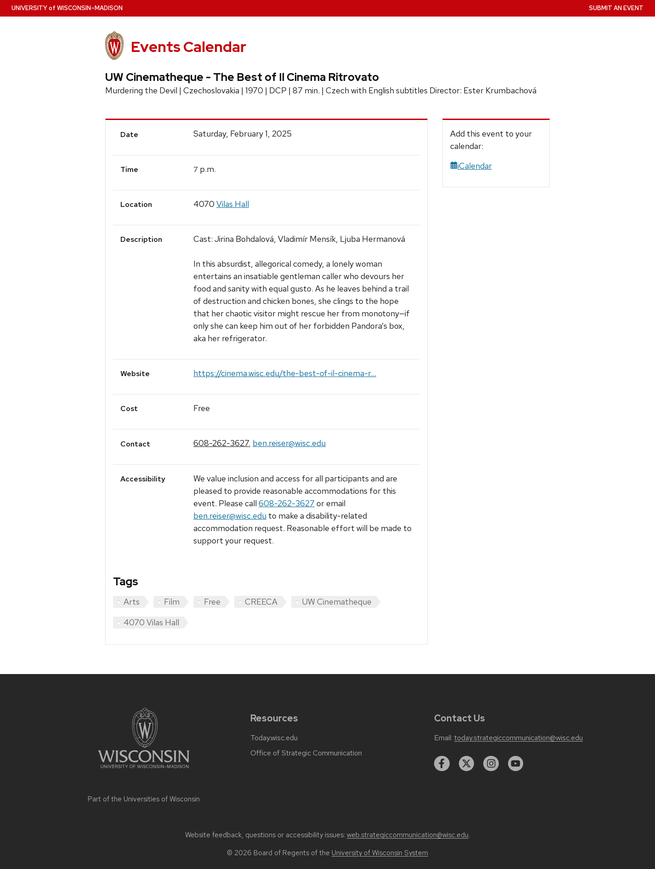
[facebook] (442, 764)
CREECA (261, 601)
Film (172, 601)
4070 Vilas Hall (151, 622)
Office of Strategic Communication (306, 753)
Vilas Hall (232, 204)
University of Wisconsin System (380, 853)
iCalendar (471, 165)
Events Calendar (188, 47)
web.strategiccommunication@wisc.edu (408, 835)
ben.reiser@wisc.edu (289, 443)
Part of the (144, 799)
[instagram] (491, 764)
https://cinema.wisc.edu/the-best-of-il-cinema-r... (284, 373)
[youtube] (516, 764)
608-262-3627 (220, 443)
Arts (132, 601)
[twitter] (466, 764)
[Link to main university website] (144, 770)
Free (212, 601)
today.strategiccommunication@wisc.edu (518, 738)
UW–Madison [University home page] (67, 8)
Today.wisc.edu (274, 738)
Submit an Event (616, 8)
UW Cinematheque (337, 601)
